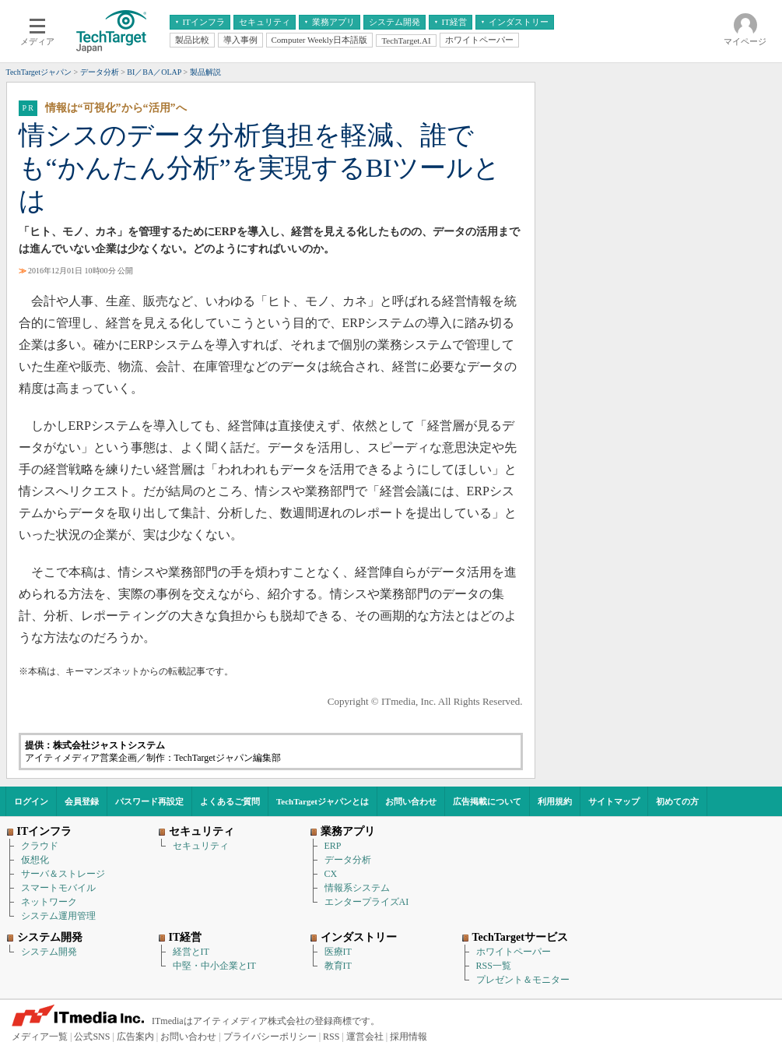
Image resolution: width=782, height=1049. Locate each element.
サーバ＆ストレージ (63, 873)
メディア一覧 (40, 1036)
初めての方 (677, 801)
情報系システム (357, 887)
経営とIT (191, 951)
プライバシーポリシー (270, 1036)
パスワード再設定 (149, 801)
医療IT (338, 951)
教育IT (338, 965)
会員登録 (82, 801)
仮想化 (35, 859)
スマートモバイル (58, 887)
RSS (331, 1036)
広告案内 (135, 1036)
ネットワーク (49, 901)
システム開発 (49, 951)
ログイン (31, 801)
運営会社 (365, 1036)
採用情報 (408, 1036)
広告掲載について (487, 801)
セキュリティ (201, 845)
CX (331, 873)
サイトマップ (614, 801)
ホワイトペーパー (513, 951)
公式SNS (92, 1036)
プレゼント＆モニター (523, 979)
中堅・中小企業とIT (214, 965)
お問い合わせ (411, 801)
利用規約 (555, 801)
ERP (333, 845)
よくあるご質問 (230, 801)
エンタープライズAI (366, 901)
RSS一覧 (493, 965)
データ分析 (347, 859)
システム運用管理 (58, 915)
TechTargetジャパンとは (322, 801)
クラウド (39, 845)
